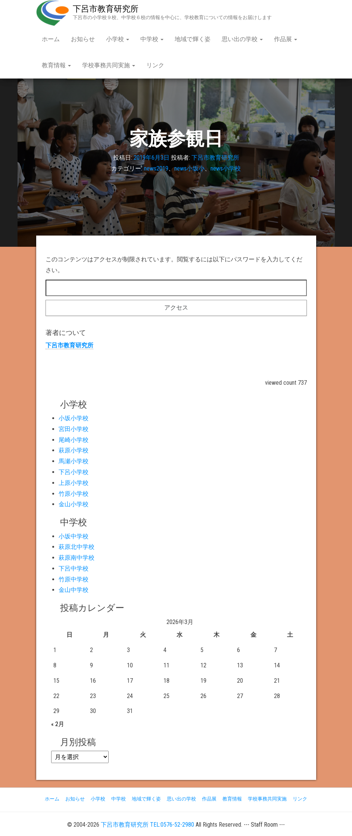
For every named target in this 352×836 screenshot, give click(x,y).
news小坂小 (189, 168)
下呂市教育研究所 (105, 8)
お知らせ (83, 39)
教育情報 (56, 65)
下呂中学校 (73, 568)
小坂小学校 (73, 418)
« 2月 (57, 724)
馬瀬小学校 (73, 461)
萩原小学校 (73, 450)
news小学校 (226, 168)
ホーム (51, 39)
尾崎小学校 (73, 439)
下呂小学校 (73, 472)
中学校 (151, 39)
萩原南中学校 (76, 557)
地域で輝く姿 (193, 39)
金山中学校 (73, 589)
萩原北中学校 (76, 546)
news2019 (156, 168)
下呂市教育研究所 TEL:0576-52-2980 (147, 824)
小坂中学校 (73, 536)
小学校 (117, 39)
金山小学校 (73, 504)
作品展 (285, 39)
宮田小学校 (73, 429)
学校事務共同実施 (108, 65)
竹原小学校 (73, 493)
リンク (155, 65)
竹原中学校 (73, 579)
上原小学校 (73, 482)
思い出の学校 (242, 39)
